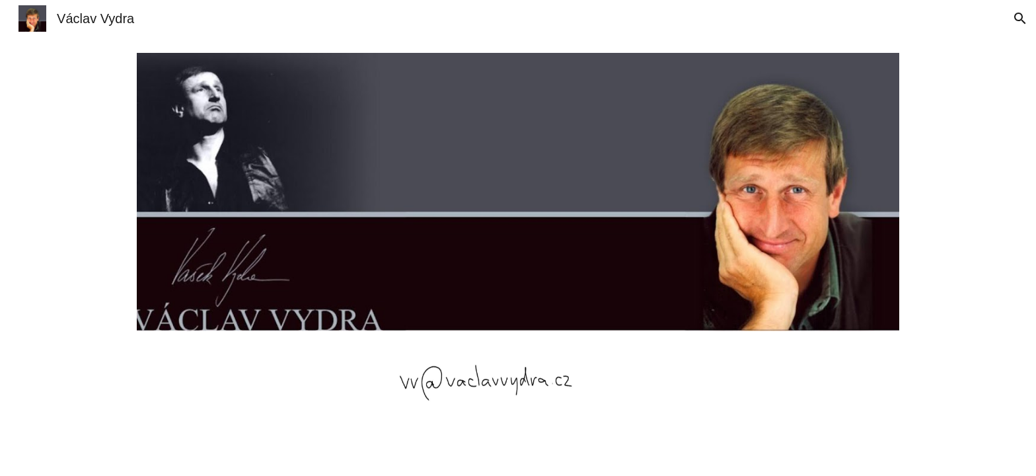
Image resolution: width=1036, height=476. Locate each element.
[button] (1020, 18)
